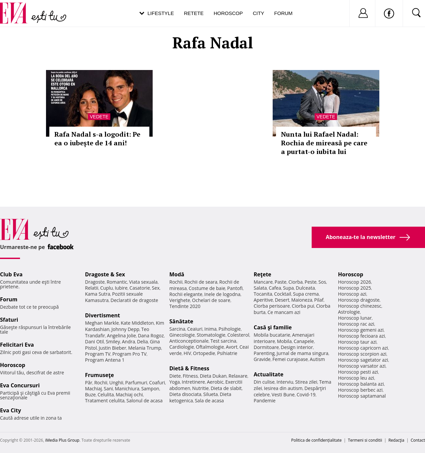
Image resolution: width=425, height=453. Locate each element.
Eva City (10, 410)
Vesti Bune (283, 394)
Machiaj (93, 388)
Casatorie (139, 288)
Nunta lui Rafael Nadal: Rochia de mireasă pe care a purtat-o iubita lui (324, 143)
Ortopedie (204, 353)
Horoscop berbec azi (360, 390)
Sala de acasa (209, 400)
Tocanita (263, 294)
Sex (156, 288)
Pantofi (235, 288)
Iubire (121, 288)
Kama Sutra (97, 294)
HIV (187, 353)
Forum (283, 13)
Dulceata (305, 288)
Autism (317, 359)
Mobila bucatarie (272, 335)
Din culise (264, 382)
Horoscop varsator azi (361, 366)
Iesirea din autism (283, 388)
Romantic (117, 282)
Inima (210, 329)
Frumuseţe (99, 375)
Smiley (113, 341)
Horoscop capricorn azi (363, 348)
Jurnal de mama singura (302, 353)
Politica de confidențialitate (316, 440)
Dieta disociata (185, 394)
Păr (88, 382)
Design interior (297, 347)
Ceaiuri (195, 329)
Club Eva (11, 274)
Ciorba (295, 282)
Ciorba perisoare (272, 306)
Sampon (150, 388)
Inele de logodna (222, 294)
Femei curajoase (290, 359)
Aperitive (263, 300)
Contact (418, 440)
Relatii (91, 288)
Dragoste (95, 282)
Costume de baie (207, 288)
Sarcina (177, 329)
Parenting (264, 353)
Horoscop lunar (355, 318)
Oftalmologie (210, 347)
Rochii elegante (185, 294)
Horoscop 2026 (354, 282)
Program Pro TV (129, 354)
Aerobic (215, 382)
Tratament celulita (105, 400)
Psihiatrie (227, 353)
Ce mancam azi (283, 312)
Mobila (284, 341)
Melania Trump (144, 348)
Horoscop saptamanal (362, 396)
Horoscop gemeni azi (361, 330)
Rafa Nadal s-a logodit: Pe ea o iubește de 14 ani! (97, 138)
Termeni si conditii (365, 440)
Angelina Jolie (121, 335)
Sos (322, 282)
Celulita (106, 394)
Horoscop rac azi (356, 324)
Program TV (97, 354)
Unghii (116, 382)
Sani (108, 388)
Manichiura (127, 388)
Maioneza (301, 300)
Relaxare (238, 376)
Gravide (262, 359)
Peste (311, 282)
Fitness (190, 376)
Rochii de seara (200, 282)
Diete (175, 376)
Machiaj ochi (129, 394)
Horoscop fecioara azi (361, 336)
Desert (282, 300)
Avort (231, 347)
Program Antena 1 (105, 360)
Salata (260, 288)
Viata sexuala (143, 282)
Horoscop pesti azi (358, 372)
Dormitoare (266, 347)
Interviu (285, 382)
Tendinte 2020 (184, 306)
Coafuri (157, 382)
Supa (288, 288)
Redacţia (396, 440)
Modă (176, 274)
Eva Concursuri (20, 385)
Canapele (304, 341)
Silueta (210, 394)
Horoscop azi (352, 294)
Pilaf (318, 300)
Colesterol (238, 335)
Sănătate (181, 321)
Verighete (179, 300)
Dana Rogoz (151, 335)
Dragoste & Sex (105, 274)
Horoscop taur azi (357, 342)
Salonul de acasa (144, 400)
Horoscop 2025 (354, 288)
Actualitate (268, 374)
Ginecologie (182, 335)
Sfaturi (9, 319)
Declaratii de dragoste (134, 300)
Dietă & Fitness (189, 368)
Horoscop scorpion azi (362, 354)
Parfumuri (136, 382)
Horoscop (228, 13)
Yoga (174, 382)
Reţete (262, 274)
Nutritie (200, 388)
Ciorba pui (303, 306)
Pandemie (265, 400)
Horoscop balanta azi (361, 384)
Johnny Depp (125, 329)
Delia (142, 341)
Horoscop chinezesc (359, 306)
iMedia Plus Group (62, 440)
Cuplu (106, 288)
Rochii (100, 382)
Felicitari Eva (17, 344)
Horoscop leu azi (356, 378)
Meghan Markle (102, 323)
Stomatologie (211, 335)
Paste (281, 282)
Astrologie (349, 312)
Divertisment (102, 315)
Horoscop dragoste (359, 300)
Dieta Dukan (213, 376)
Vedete (99, 116)
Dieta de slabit (226, 388)
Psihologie (230, 329)
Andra (128, 341)
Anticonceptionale (189, 341)
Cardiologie (181, 347)
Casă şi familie (273, 327)
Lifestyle (161, 13)
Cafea (275, 288)
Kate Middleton (137, 323)
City (258, 13)
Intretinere (193, 382)
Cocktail (282, 294)
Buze (90, 394)
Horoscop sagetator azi (363, 360)
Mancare (263, 282)
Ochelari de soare (211, 300)
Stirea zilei (306, 382)
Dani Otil (94, 341)
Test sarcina (223, 341)
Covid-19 (306, 394)
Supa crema (306, 294)
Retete (194, 13)
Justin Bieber (112, 348)
